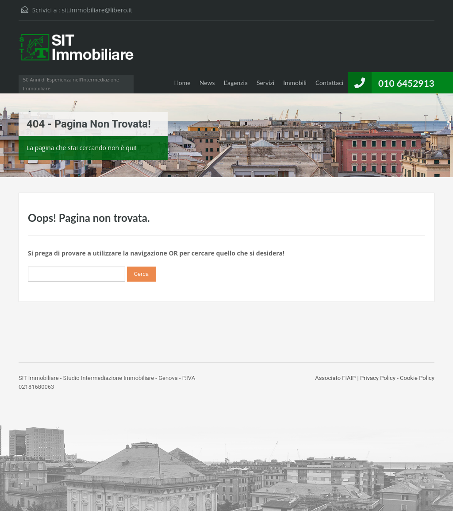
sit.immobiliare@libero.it (96, 10)
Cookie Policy (417, 378)
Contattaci (329, 82)
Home (182, 82)
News (207, 82)
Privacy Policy (377, 378)
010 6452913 (406, 83)
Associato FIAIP (335, 378)
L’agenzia (236, 82)
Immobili (295, 82)
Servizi (265, 82)
